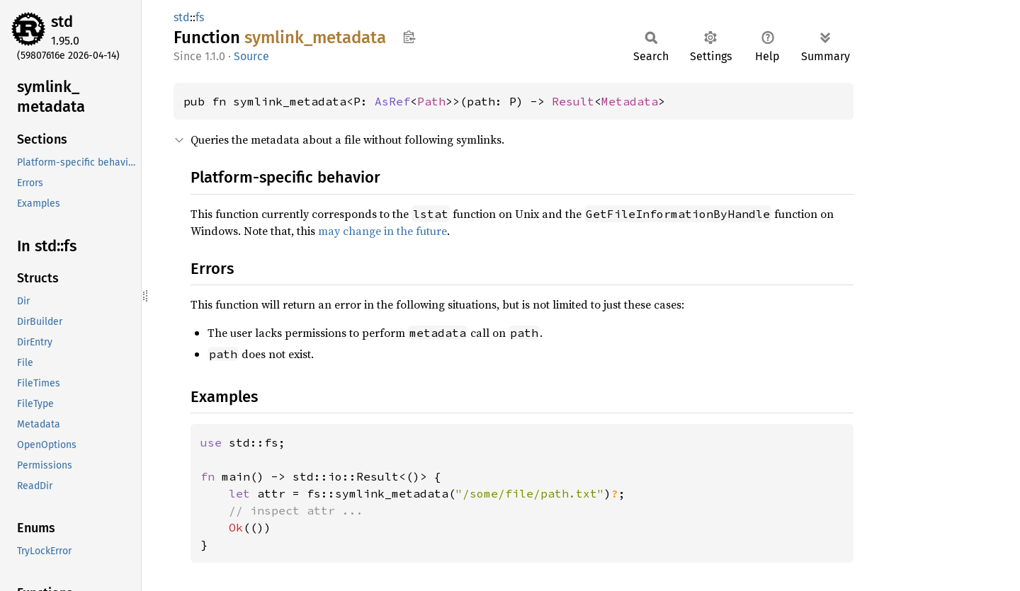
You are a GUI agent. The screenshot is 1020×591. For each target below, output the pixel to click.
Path (431, 101)
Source (251, 56)
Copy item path (409, 37)
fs (200, 17)
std (62, 21)
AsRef (392, 101)
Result (573, 101)
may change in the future (382, 231)
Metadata (629, 101)
